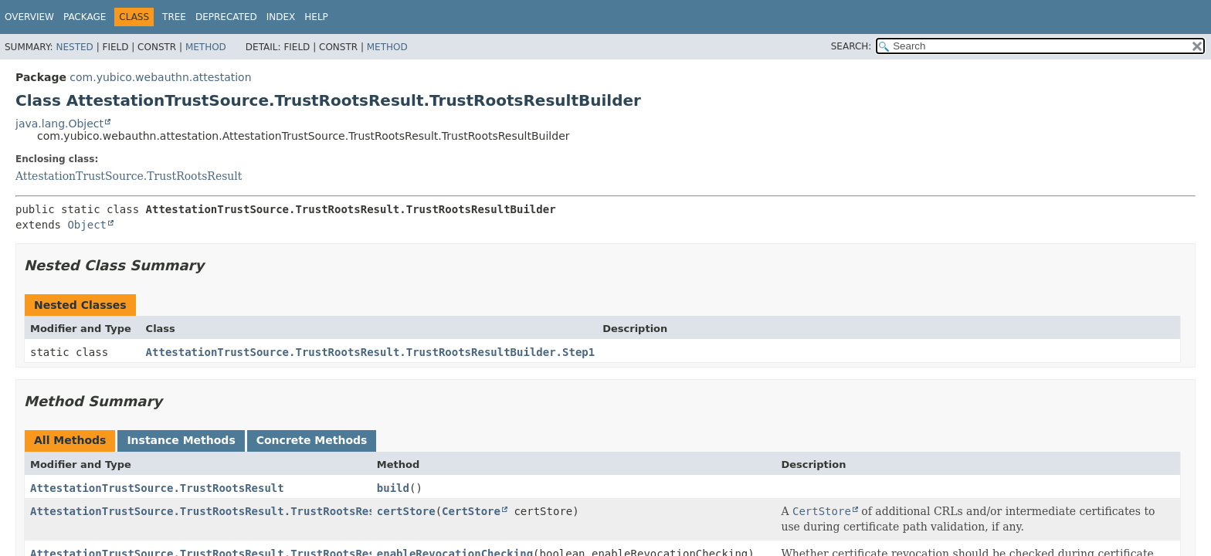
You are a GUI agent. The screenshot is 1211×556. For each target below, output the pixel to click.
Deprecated (226, 17)
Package (84, 17)
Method (205, 47)
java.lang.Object (59, 123)
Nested (74, 47)
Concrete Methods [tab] (312, 440)
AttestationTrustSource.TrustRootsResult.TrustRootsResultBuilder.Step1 (370, 352)
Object (87, 225)
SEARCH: (851, 46)
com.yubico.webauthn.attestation (160, 77)
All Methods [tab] (70, 440)
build (393, 488)
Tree (174, 17)
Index (281, 17)
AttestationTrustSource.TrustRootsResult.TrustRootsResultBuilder (235, 511)
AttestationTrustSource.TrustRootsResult (128, 176)
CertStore (471, 511)
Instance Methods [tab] (181, 440)
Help (316, 17)
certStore (406, 511)
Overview (29, 17)
